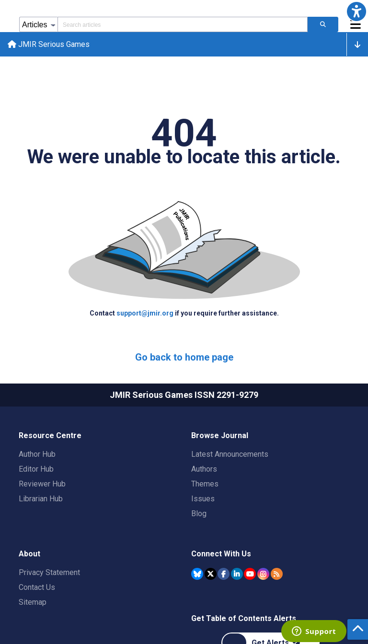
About (29, 553)
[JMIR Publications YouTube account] (250, 574)
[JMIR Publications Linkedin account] (237, 574)
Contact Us (37, 587)
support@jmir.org (145, 313)
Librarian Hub (41, 498)
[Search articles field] (183, 24)
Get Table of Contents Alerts (243, 618)
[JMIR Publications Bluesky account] (197, 574)
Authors (204, 469)
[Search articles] (323, 24)
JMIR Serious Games (49, 44)
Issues (203, 498)
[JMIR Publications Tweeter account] (211, 574)
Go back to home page (184, 357)
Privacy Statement (49, 572)
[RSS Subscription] (277, 574)
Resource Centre (50, 435)
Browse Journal (219, 435)
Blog (199, 513)
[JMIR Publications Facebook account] (224, 574)
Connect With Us (221, 553)
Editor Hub (36, 469)
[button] (356, 11)
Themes (204, 483)
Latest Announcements (229, 454)
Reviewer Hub (42, 483)
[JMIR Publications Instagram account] (263, 574)
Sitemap (32, 602)
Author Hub (37, 454)
